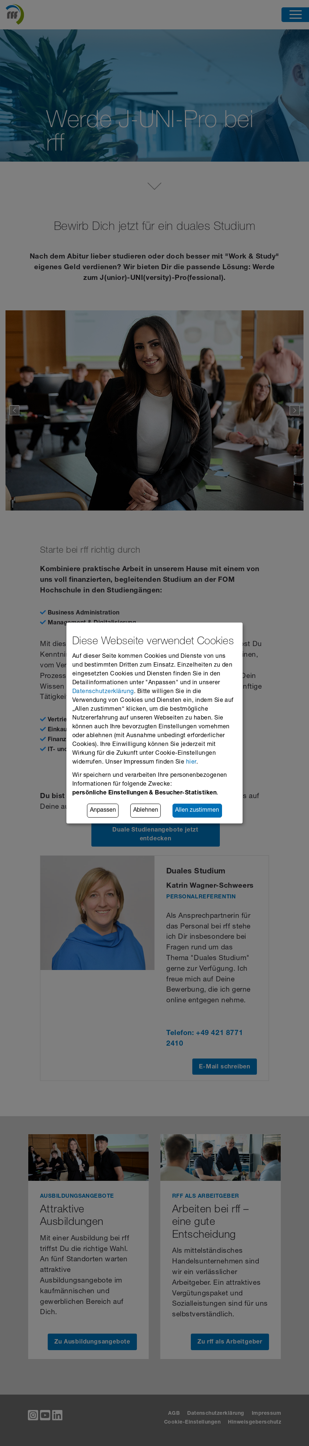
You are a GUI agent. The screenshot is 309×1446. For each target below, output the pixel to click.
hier (191, 762)
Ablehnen (145, 811)
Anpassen (103, 811)
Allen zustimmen (197, 811)
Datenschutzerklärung (103, 692)
